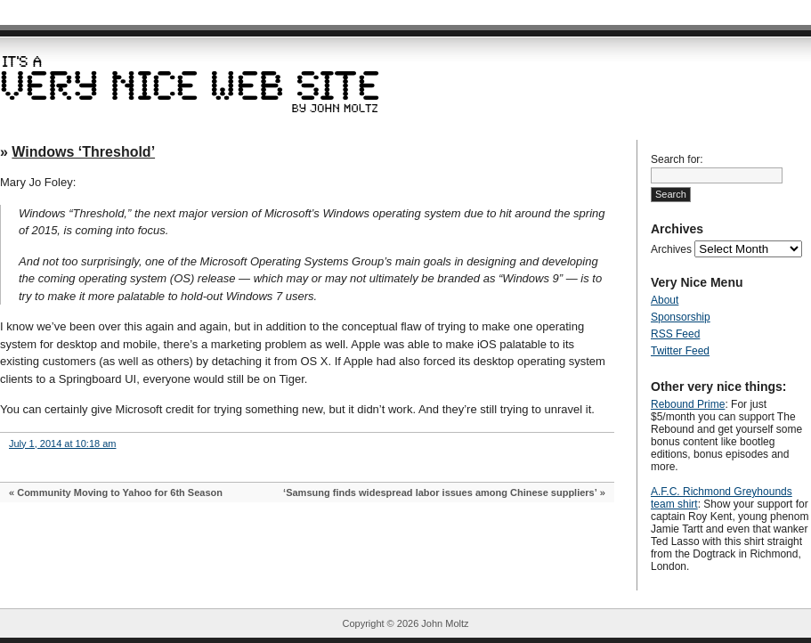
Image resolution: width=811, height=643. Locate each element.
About (664, 300)
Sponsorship (680, 317)
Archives (671, 249)
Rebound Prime (688, 404)
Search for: (677, 159)
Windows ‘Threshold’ (83, 151)
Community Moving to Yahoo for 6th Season (120, 492)
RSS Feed (675, 334)
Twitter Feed (680, 351)
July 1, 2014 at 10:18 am (62, 443)
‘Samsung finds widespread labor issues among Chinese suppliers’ (440, 492)
